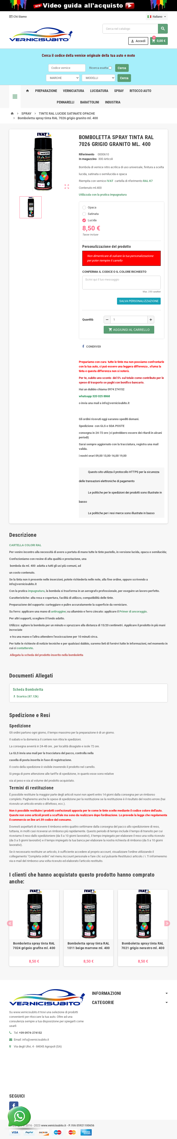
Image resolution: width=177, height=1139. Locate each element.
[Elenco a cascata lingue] (157, 16)
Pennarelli (65, 102)
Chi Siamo (18, 16)
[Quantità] (129, 320)
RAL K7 (148, 181)
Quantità (87, 319)
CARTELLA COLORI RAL (25, 545)
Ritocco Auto (140, 91)
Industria (112, 102)
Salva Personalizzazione (138, 301)
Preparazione (46, 91)
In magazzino (88, 159)
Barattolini (89, 102)
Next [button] (167, 923)
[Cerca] (135, 29)
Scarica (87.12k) (26, 696)
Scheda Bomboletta (28, 689)
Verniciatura (73, 91)
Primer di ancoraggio (133, 611)
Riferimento (86, 154)
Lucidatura (99, 91)
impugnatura (36, 591)
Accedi (137, 41)
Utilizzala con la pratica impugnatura (103, 194)
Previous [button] (10, 923)
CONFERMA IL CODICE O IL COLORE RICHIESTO (114, 271)
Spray (119, 91)
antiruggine (58, 611)
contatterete (25, 648)
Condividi (91, 346)
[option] (34, 928)
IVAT (110, 181)
